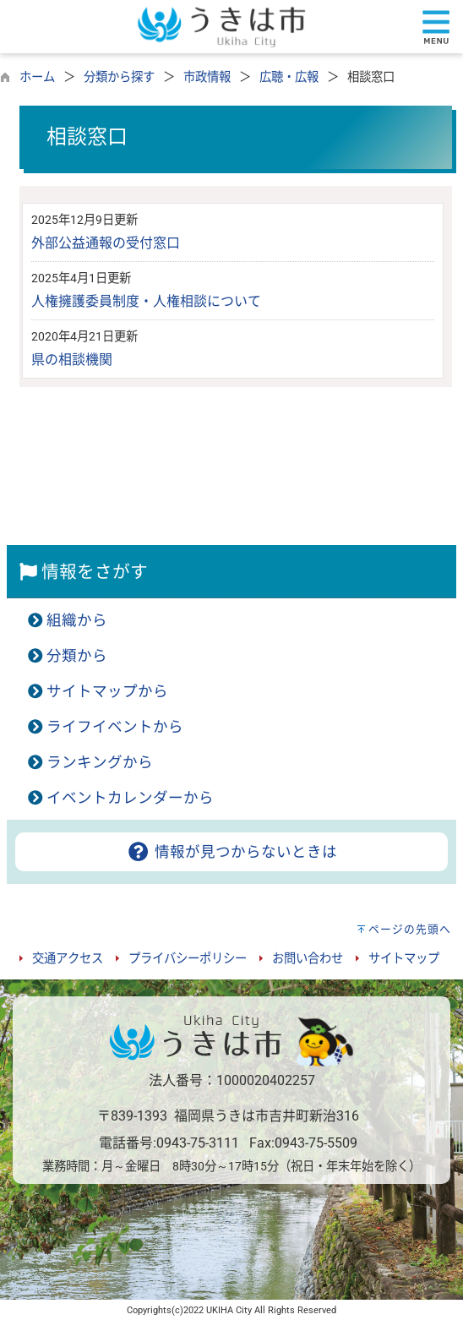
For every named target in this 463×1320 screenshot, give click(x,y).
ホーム (37, 77)
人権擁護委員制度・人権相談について (146, 301)
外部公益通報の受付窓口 (105, 243)
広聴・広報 (289, 77)
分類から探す (119, 77)
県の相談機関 (71, 360)
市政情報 (207, 77)
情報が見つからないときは (231, 851)
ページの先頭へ (409, 929)
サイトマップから (107, 691)
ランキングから (99, 762)
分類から (76, 655)
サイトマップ (403, 959)
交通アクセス (67, 959)
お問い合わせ (307, 959)
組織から (76, 620)
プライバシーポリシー (187, 959)
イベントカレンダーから (130, 797)
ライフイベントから (114, 726)
